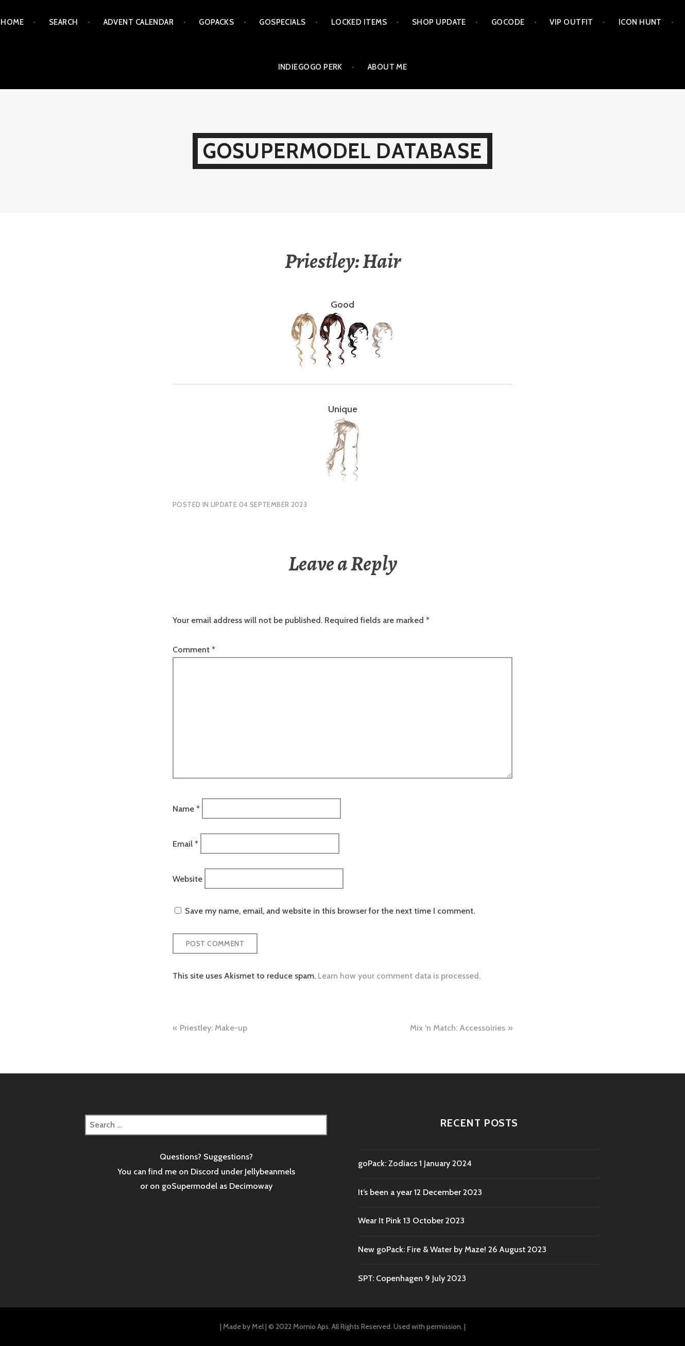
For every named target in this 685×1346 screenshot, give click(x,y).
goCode (508, 22)
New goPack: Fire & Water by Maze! (422, 1249)
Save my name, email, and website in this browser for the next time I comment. (330, 911)
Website (187, 879)
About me (387, 67)
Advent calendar (139, 22)
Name (186, 808)
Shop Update (439, 22)
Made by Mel (243, 1326)
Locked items (359, 22)
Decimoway (250, 1186)
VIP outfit (571, 22)
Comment (194, 649)
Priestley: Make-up (213, 1028)
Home (12, 22)
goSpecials (282, 22)
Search (63, 22)
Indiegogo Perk (310, 67)
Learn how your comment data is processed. (399, 976)
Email (185, 843)
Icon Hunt (640, 22)
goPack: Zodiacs (387, 1163)
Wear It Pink (379, 1220)
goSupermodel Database (342, 150)
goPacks (216, 22)
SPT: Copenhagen (390, 1278)
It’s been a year (385, 1192)
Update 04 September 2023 (259, 504)
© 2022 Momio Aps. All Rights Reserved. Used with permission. (365, 1326)
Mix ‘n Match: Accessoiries (457, 1028)
